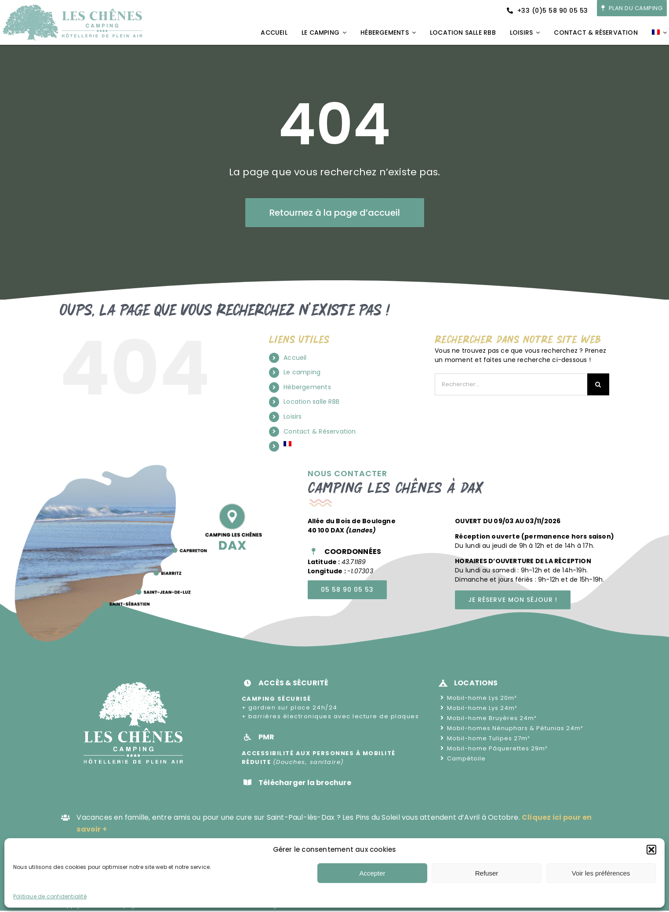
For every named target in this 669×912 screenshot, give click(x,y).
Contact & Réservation (320, 431)
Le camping (302, 372)
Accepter (372, 873)
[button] (651, 849)
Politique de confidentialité (50, 896)
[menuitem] (659, 33)
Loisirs (293, 416)
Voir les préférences (601, 873)
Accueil (295, 357)
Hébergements (307, 387)
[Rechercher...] (511, 384)
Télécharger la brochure (304, 783)
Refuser (486, 873)
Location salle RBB (311, 401)
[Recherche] (598, 384)
